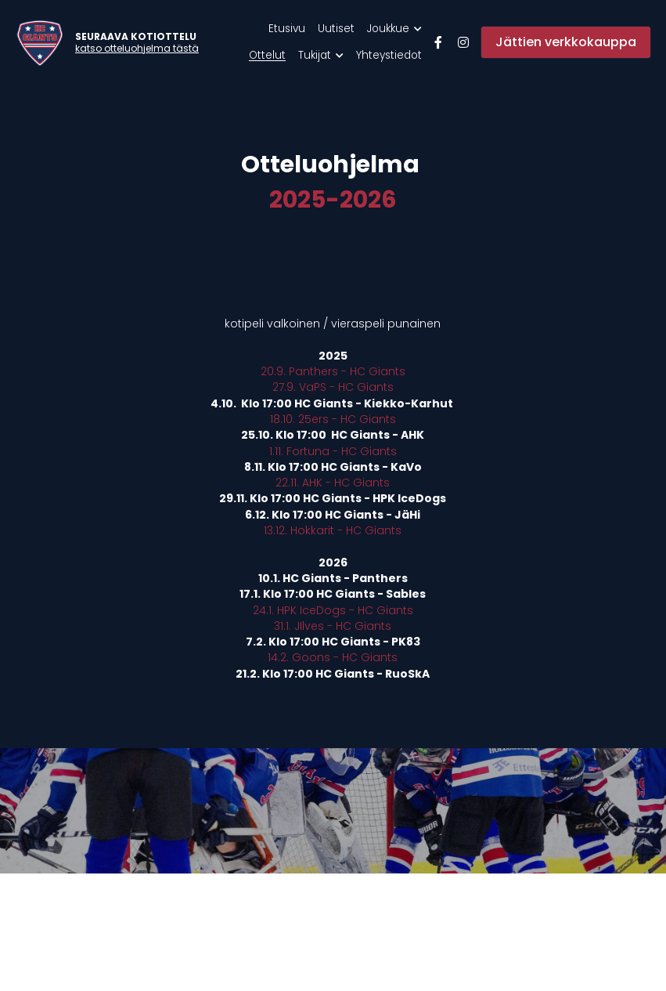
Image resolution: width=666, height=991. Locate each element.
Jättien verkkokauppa (565, 42)
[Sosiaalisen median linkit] (438, 42)
